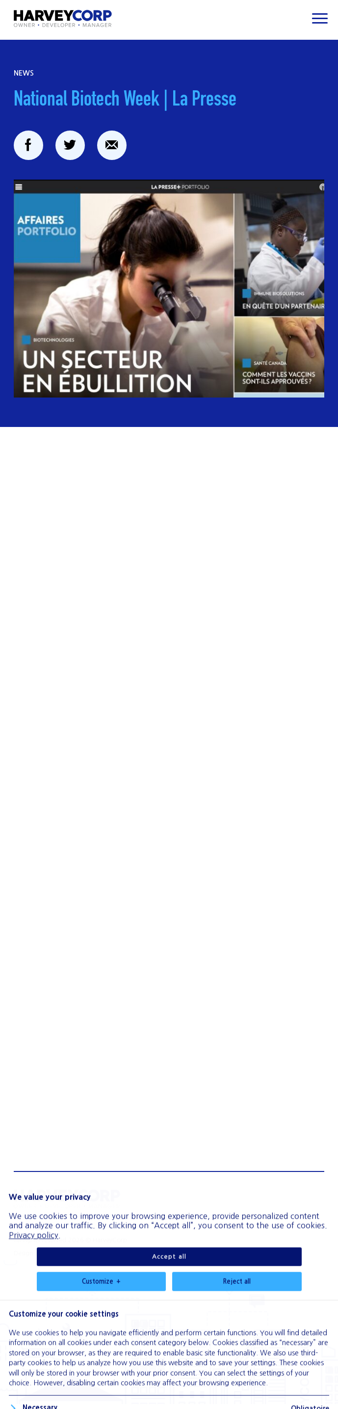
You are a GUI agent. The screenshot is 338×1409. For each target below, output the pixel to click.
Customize (101, 1311)
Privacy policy (33, 1265)
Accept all (169, 1286)
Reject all (237, 1311)
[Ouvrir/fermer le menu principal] (319, 18)
